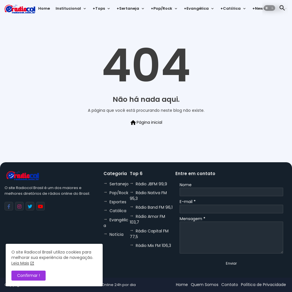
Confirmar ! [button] (28, 275)
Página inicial (146, 122)
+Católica (230, 8)
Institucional (68, 8)
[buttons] (9, 206)
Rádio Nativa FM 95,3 (148, 195)
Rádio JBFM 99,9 (151, 184)
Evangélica (116, 222)
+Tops (99, 8)
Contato (229, 284)
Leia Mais (20, 263)
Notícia (116, 234)
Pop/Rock (119, 193)
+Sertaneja (128, 8)
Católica (118, 211)
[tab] (44, 10)
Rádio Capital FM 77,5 (149, 234)
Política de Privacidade (263, 284)
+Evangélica (196, 8)
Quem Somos (204, 284)
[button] (269, 8)
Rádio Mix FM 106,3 (153, 245)
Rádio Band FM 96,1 (154, 207)
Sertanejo (119, 184)
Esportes (118, 202)
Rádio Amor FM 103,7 (147, 219)
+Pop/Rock (161, 8)
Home (44, 8)
